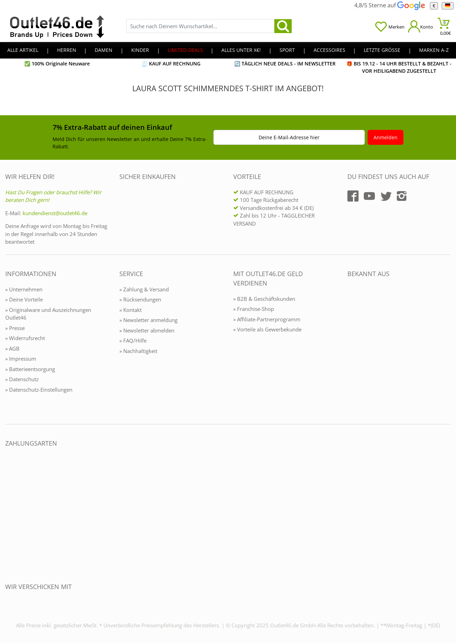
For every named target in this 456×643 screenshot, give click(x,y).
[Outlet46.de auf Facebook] (353, 196)
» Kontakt (130, 309)
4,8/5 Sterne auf (389, 5)
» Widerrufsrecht (25, 338)
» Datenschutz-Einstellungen (38, 389)
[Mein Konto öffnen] (420, 26)
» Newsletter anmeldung (148, 319)
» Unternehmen (23, 289)
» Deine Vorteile (24, 299)
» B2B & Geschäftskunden (264, 298)
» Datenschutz (22, 379)
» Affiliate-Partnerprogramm (266, 319)
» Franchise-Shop (253, 308)
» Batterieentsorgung (30, 369)
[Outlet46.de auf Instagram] (402, 196)
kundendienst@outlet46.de (55, 213)
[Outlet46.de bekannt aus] (352, 349)
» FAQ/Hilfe (133, 340)
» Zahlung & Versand (144, 289)
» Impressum (20, 358)
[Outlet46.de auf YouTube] (369, 196)
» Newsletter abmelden (146, 330)
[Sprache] (447, 5)
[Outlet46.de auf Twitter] (386, 196)
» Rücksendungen (140, 299)
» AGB (12, 348)
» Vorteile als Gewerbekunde (267, 329)
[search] (283, 26)
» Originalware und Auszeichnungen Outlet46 (48, 313)
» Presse (15, 327)
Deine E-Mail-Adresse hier (289, 137)
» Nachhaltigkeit (138, 350)
